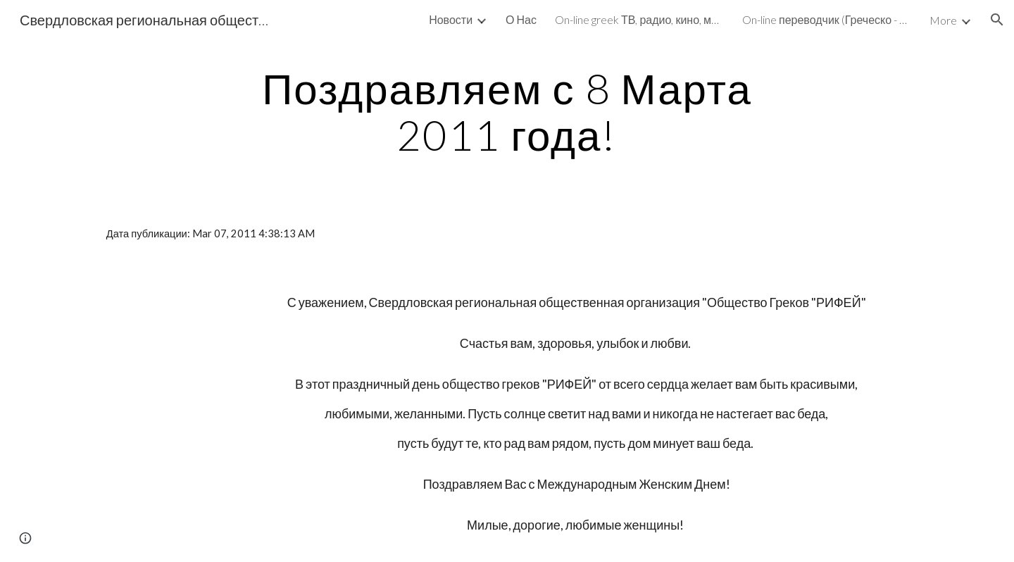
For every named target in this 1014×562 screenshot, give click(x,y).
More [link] (943, 20)
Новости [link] (450, 19)
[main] (507, 111)
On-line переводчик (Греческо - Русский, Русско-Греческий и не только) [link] (826, 19)
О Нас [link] (521, 19)
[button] (997, 20)
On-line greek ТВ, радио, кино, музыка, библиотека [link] (639, 19)
